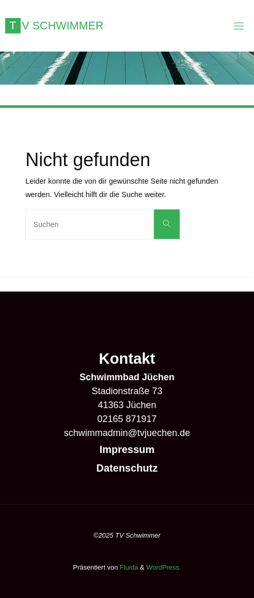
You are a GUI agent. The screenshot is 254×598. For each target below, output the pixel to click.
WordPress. (163, 567)
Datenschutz (127, 468)
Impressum (127, 449)
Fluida (128, 567)
